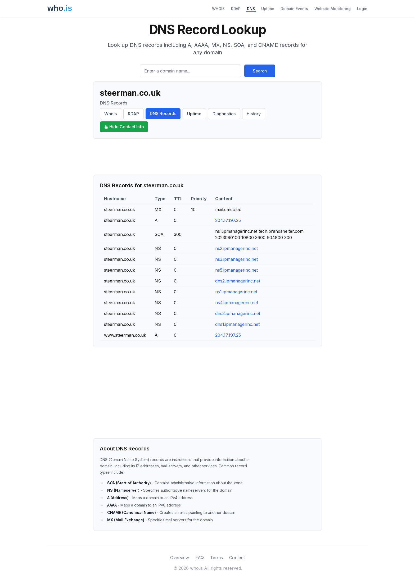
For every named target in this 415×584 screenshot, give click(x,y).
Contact (237, 557)
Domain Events (294, 8)
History (254, 113)
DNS (251, 8)
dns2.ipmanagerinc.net (237, 281)
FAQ (199, 557)
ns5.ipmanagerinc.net (236, 270)
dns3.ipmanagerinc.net (237, 313)
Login (362, 8)
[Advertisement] (207, 157)
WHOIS (218, 8)
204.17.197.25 (228, 220)
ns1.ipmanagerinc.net (236, 291)
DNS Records (163, 113)
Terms (216, 557)
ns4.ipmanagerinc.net (236, 302)
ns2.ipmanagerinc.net (236, 248)
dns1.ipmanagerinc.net (237, 324)
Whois (110, 113)
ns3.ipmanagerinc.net (236, 259)
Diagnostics (224, 113)
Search (260, 71)
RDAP (236, 8)
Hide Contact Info (124, 126)
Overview (179, 557)
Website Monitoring (332, 8)
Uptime (267, 8)
